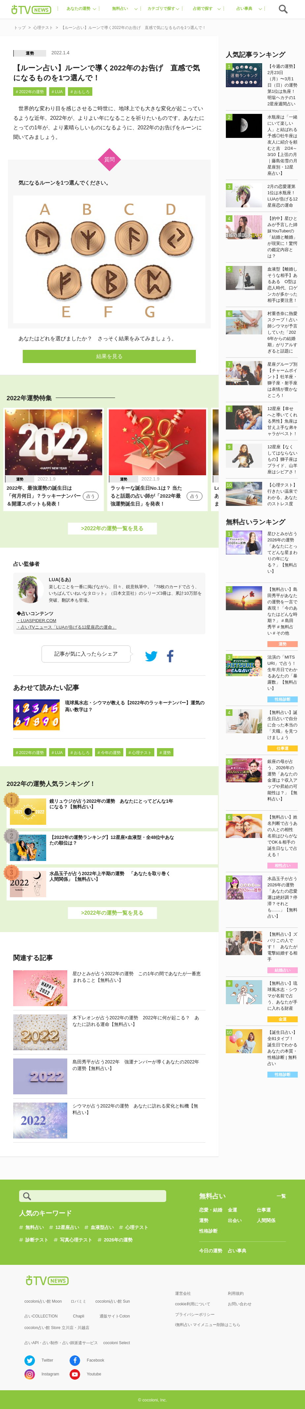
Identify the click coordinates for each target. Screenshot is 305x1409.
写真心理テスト (76, 1239)
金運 (232, 1210)
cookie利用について (192, 1304)
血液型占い (102, 1227)
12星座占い (67, 1227)
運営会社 (183, 1293)
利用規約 (236, 1293)
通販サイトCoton (115, 1316)
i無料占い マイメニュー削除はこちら (207, 1324)
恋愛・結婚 (210, 1210)
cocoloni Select (116, 1343)
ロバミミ (78, 1301)
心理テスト (136, 1227)
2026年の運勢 (118, 1239)
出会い (235, 1220)
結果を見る (109, 356)
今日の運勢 (210, 1250)
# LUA (57, 92)
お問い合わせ (240, 1304)
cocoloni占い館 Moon (43, 1301)
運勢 (30, 53)
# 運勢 (165, 752)
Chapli (78, 1316)
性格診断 (208, 1231)
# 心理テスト (140, 752)
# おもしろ (80, 92)
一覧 (281, 1196)
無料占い (34, 1227)
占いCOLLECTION (41, 1316)
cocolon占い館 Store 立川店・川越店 (56, 1327)
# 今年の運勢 (109, 752)
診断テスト (36, 1239)
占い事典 (237, 1250)
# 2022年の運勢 (30, 92)
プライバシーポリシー (195, 1314)
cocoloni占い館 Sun (112, 1301)
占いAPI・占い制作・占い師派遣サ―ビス (61, 1343)
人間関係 (266, 1220)
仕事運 (264, 1210)
